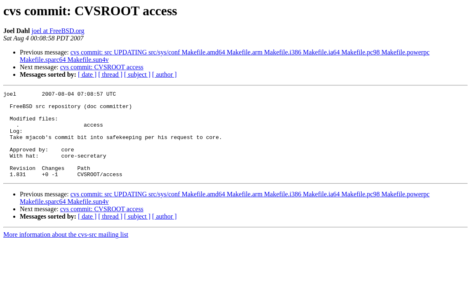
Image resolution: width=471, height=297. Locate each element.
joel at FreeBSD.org (57, 30)
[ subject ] (137, 74)
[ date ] (87, 74)
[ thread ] (110, 74)
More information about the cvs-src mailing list (65, 251)
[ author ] (164, 74)
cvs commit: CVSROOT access (102, 67)
